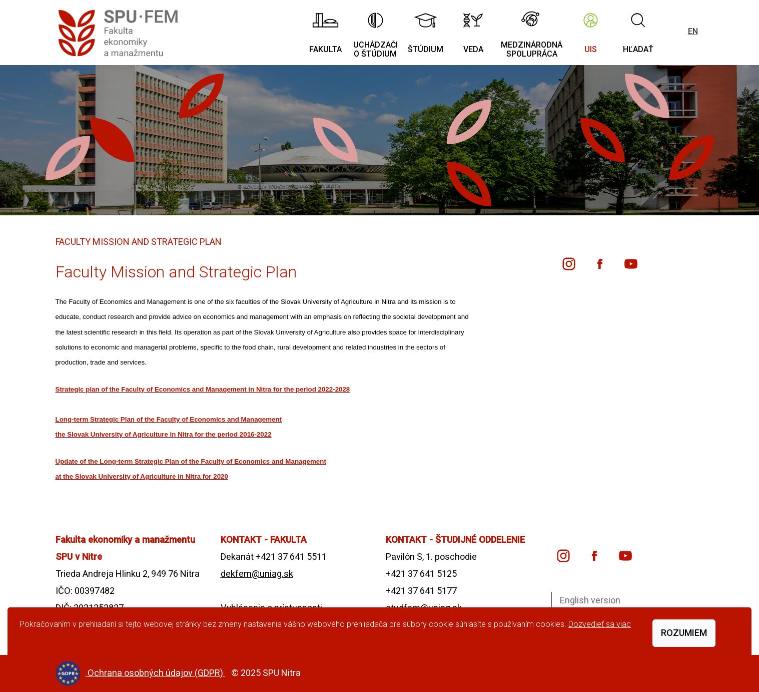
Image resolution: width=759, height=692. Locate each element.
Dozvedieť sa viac (599, 624)
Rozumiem (684, 632)
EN (693, 31)
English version (590, 600)
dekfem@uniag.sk (257, 573)
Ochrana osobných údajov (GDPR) (156, 672)
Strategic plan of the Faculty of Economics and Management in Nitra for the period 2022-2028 (203, 389)
